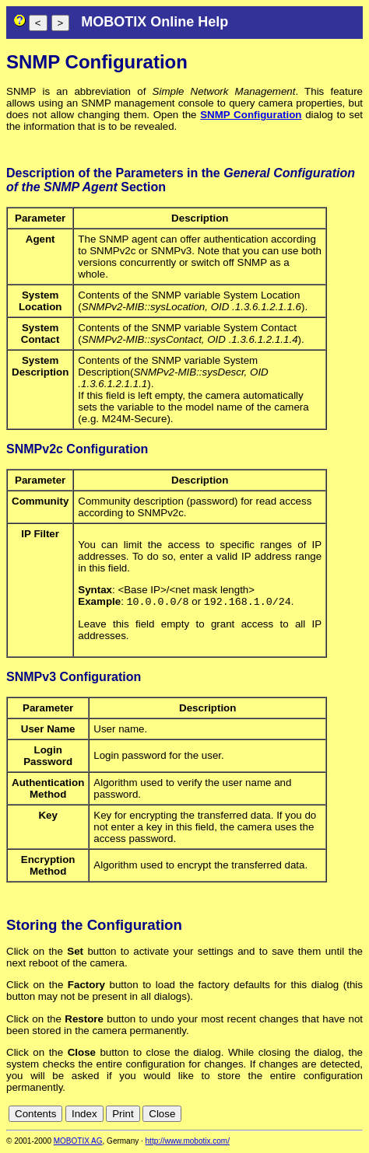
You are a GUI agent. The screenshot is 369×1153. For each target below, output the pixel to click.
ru (355, 1115)
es (303, 1115)
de (270, 1115)
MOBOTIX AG (78, 1142)
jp (341, 1115)
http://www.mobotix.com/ (188, 1142)
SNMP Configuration (250, 115)
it (329, 1115)
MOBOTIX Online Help (154, 22)
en (287, 1115)
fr (317, 1115)
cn (252, 1115)
